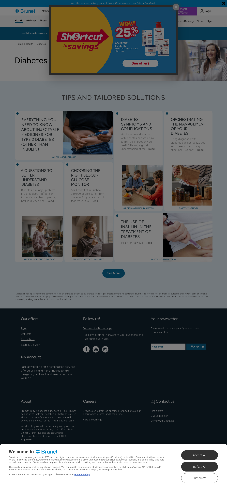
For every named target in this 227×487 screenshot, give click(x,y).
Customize (200, 478)
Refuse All (199, 466)
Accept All (199, 455)
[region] (113, 465)
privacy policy (82, 474)
